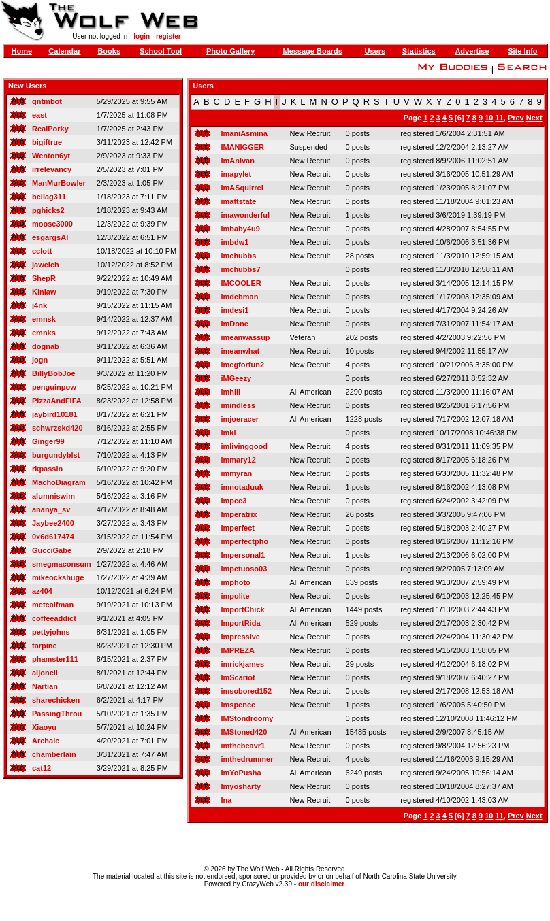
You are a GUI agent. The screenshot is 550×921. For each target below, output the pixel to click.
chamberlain (54, 754)
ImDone (234, 324)
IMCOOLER (241, 283)
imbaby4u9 (240, 228)
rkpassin (47, 469)
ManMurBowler (59, 183)
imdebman (239, 296)
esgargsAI (50, 237)
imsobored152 (246, 691)
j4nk (39, 305)
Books (108, 51)
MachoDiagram (59, 482)
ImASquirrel (242, 188)
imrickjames (242, 664)
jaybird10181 (55, 414)
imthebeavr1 (243, 745)
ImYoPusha (241, 773)
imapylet (236, 174)
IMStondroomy (247, 718)
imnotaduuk (242, 487)
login (141, 36)
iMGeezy (236, 378)
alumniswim (53, 496)
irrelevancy (51, 169)
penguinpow (54, 387)
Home (21, 51)
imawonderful (245, 215)
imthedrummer (247, 759)
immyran (236, 473)
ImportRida (240, 623)
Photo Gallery (230, 51)
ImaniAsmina (244, 133)
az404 (42, 591)
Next (534, 118)
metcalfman (53, 605)
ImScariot (238, 677)
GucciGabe (51, 550)
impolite (235, 596)
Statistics (419, 51)
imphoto (235, 582)
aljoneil (45, 673)
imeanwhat (240, 351)
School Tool (161, 51)
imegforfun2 (242, 365)
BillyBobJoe (54, 373)
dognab (45, 346)
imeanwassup (245, 337)
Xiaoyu (44, 727)
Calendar (64, 51)
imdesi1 (234, 310)
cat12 (41, 768)
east (39, 115)
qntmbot (47, 101)
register (168, 36)
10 (489, 118)
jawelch (45, 265)
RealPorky (50, 128)
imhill (230, 392)
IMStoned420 (244, 732)
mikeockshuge (58, 577)
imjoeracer (240, 419)
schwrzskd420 (57, 428)
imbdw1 (234, 242)
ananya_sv (51, 509)
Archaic (45, 741)
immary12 (238, 460)
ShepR (44, 278)
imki (228, 433)
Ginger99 (48, 441)
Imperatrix (239, 514)
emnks (44, 333)
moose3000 (52, 224)
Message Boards (312, 51)
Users (374, 51)
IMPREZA (238, 650)
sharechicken (56, 700)
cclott (42, 251)
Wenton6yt (51, 156)
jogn (40, 360)
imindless (238, 405)
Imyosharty (241, 786)
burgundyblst (56, 455)
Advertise (472, 51)
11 (500, 118)
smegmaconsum (61, 564)
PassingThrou (57, 713)
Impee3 (233, 501)
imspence (238, 705)
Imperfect (238, 528)
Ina (226, 800)
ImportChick (242, 609)
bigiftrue (47, 142)
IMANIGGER (242, 147)
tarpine (44, 645)
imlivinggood (244, 446)
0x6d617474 (53, 537)
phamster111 (55, 659)
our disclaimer (321, 884)
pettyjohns (51, 632)
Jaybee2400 (53, 523)
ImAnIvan (238, 160)
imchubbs (238, 256)
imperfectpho (244, 541)
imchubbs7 (240, 269)
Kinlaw (44, 292)
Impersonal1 (243, 555)
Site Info (522, 51)
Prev (516, 118)
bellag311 (49, 196)
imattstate (238, 201)
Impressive (240, 637)
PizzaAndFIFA (57, 401)
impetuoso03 (244, 569)
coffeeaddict (54, 618)
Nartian (45, 686)
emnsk (44, 319)
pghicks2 (48, 210)
